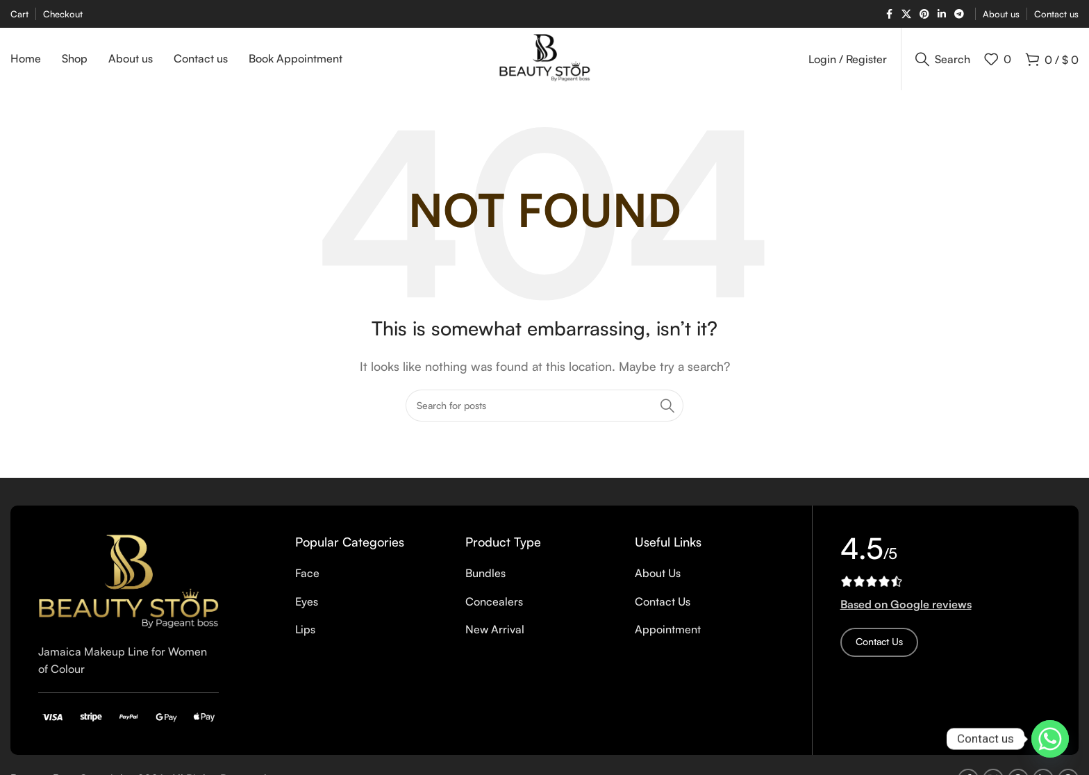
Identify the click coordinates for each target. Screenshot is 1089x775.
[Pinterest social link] (924, 14)
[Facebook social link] (889, 14)
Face (307, 573)
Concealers (494, 601)
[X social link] (906, 14)
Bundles (485, 573)
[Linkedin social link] (941, 14)
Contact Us (662, 601)
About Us (658, 573)
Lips (305, 629)
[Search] (942, 59)
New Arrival (494, 629)
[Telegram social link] (959, 14)
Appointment (668, 629)
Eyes (306, 601)
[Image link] (128, 580)
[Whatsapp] (1050, 739)
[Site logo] (544, 58)
